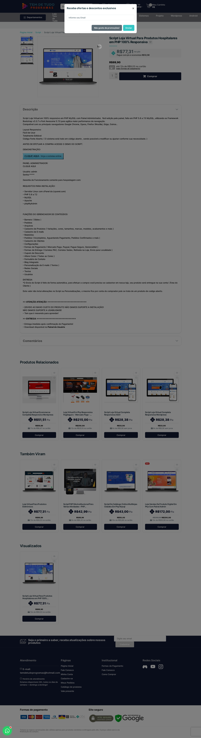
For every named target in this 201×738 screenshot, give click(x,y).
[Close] (133, 8)
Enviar (129, 28)
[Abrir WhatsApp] (7, 730)
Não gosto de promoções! (107, 28)
